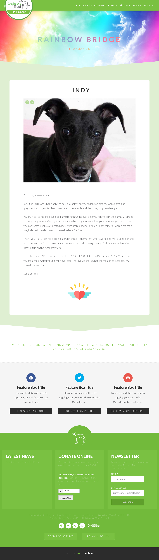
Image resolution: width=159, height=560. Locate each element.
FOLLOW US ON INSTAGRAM (127, 411)
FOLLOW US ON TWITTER (79, 411)
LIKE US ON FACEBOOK (31, 411)
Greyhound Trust (76, 515)
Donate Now (66, 498)
